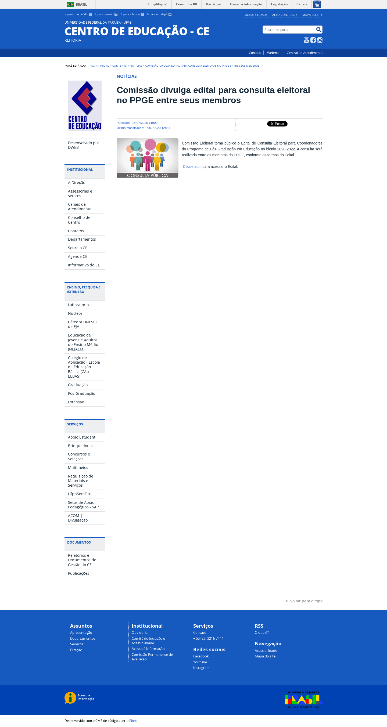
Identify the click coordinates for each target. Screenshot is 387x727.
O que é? (262, 632)
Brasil (81, 4)
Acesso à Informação (148, 648)
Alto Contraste (284, 15)
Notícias (136, 65)
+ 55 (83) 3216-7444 (208, 638)
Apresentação (81, 632)
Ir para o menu (106, 14)
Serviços (76, 644)
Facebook (313, 40)
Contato (255, 52)
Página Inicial (99, 65)
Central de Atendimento (304, 52)
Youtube (200, 662)
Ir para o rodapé (159, 14)
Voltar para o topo (306, 600)
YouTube (306, 40)
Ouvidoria (140, 632)
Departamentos (82, 638)
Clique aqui (192, 167)
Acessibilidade (256, 15)
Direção (76, 650)
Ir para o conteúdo (78, 14)
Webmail (273, 52)
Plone (133, 720)
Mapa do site (312, 15)
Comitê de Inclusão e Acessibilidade (148, 640)
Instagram (319, 40)
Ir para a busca (132, 14)
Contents (119, 65)
